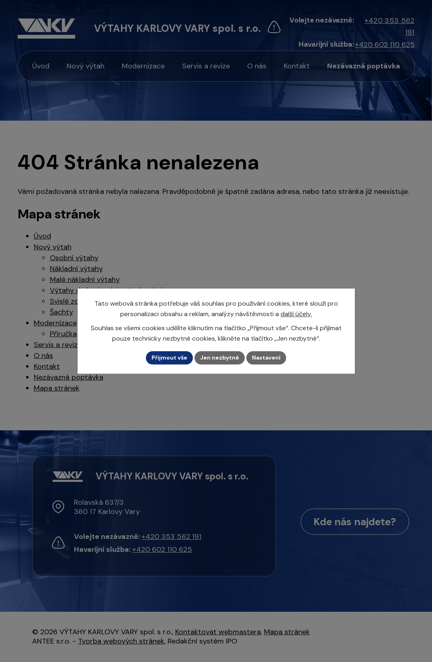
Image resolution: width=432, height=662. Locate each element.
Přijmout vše (169, 357)
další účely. (296, 314)
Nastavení (266, 357)
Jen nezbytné (219, 357)
